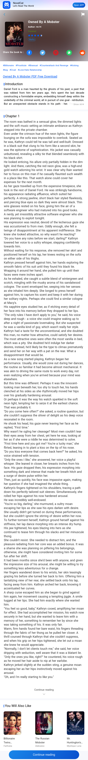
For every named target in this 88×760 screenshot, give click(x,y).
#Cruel (13, 70)
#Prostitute (21, 65)
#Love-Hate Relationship (30, 70)
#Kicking (74, 65)
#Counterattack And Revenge (54, 65)
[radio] (29, 35)
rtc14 (38, 27)
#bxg (5, 70)
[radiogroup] (35, 35)
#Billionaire (8, 65)
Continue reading (44, 754)
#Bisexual (33, 65)
